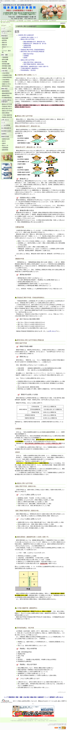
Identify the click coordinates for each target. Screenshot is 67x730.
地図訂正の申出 (6, 84)
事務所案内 (12, 20)
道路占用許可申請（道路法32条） (32, 62)
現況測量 (4, 61)
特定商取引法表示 (6, 131)
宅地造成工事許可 (7, 106)
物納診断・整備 (6, 68)
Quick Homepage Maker (59, 723)
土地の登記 (4, 70)
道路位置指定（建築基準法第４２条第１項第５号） (35, 66)
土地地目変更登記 (7, 77)
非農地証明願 (27, 45)
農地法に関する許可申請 (27, 39)
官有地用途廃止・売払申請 (28, 70)
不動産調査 (5, 57)
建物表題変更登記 (7, 93)
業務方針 (4, 42)
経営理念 (4, 40)
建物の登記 (4, 88)
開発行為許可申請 (28, 54)
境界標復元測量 (6, 66)
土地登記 (28, 20)
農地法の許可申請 (7, 104)
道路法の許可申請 (7, 110)
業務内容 (4, 44)
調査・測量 (4, 55)
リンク (3, 122)
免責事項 (3, 133)
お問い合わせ (6, 22)
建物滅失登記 (5, 95)
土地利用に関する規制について (29, 37)
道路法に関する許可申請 (27, 60)
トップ (4, 20)
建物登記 (36, 20)
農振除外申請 (27, 47)
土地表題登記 (5, 82)
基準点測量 (5, 59)
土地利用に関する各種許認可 (26, 35)
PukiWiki (53, 724)
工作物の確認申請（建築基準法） (30, 68)
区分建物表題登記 (7, 97)
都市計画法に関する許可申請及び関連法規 (32, 51)
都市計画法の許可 (7, 108)
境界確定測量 (5, 64)
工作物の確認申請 (7, 115)
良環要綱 (25, 55)
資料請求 (53, 20)
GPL (63, 724)
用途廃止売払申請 (7, 117)
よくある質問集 (5, 125)
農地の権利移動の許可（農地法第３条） (34, 41)
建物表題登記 (5, 91)
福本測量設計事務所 (33, 719)
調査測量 (20, 20)
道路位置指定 (5, 113)
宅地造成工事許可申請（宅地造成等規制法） (33, 49)
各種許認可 (45, 20)
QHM (65, 724)
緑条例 (25, 57)
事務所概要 (5, 38)
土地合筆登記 (5, 79)
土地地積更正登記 (7, 75)
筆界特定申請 (5, 86)
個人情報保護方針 (6, 128)
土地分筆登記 (5, 73)
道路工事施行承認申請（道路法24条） (34, 64)
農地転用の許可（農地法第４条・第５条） (35, 43)
